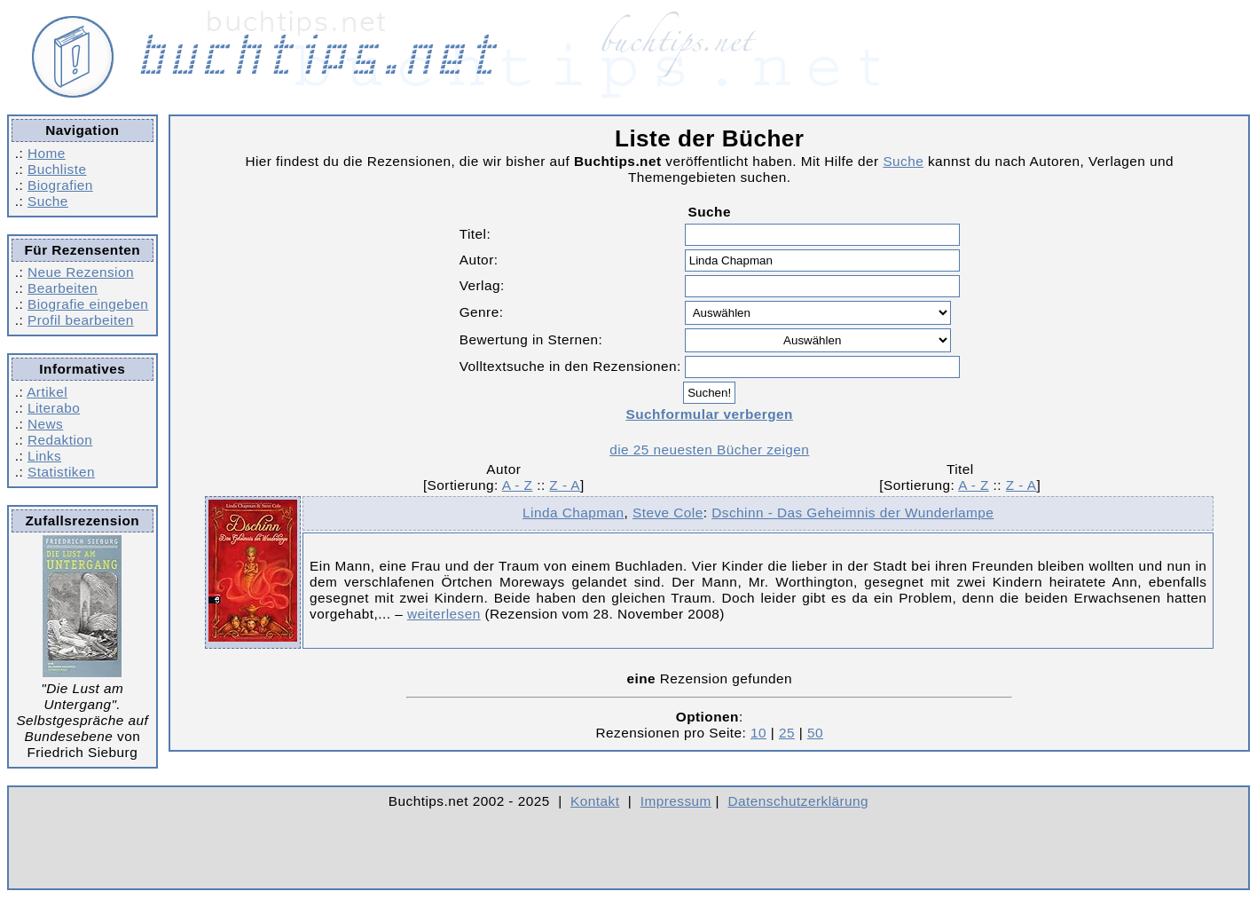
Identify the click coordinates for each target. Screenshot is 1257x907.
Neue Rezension (80, 272)
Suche (47, 201)
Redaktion (59, 439)
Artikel (47, 391)
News (45, 423)
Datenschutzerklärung (798, 800)
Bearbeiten (62, 288)
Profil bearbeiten (80, 319)
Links (44, 455)
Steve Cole (667, 512)
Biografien (60, 185)
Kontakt (594, 800)
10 (758, 732)
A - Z (517, 485)
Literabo (53, 407)
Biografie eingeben (87, 304)
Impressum (675, 800)
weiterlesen (444, 613)
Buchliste (56, 169)
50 (815, 732)
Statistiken (61, 471)
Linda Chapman (573, 512)
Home (46, 153)
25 (787, 732)
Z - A (564, 485)
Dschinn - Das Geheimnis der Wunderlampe (852, 512)
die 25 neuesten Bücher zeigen (709, 449)
